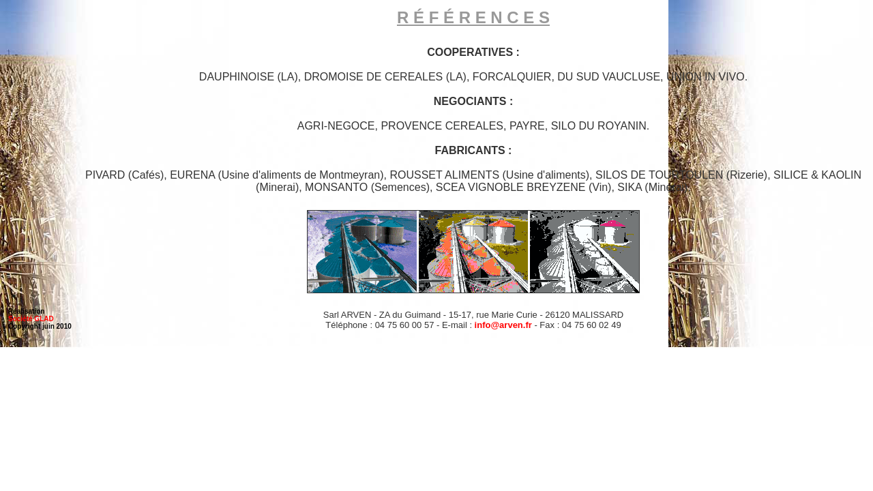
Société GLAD (31, 319)
